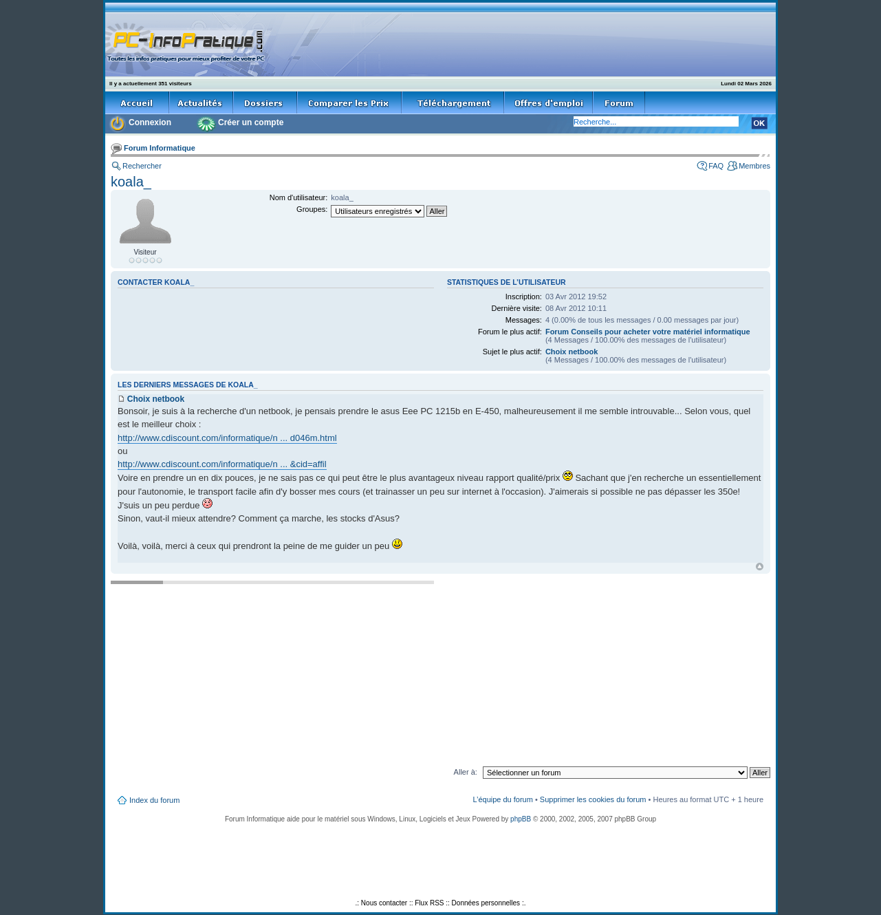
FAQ (716, 166)
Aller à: (465, 772)
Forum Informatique (159, 148)
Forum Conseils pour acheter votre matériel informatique (647, 331)
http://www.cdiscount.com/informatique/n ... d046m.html (227, 438)
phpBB (520, 819)
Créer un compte (250, 122)
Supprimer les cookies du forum (593, 799)
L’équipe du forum (502, 799)
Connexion (150, 122)
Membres (754, 166)
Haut (759, 566)
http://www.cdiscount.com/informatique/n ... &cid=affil (222, 464)
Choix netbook (571, 351)
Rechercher (142, 166)
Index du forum (154, 800)
